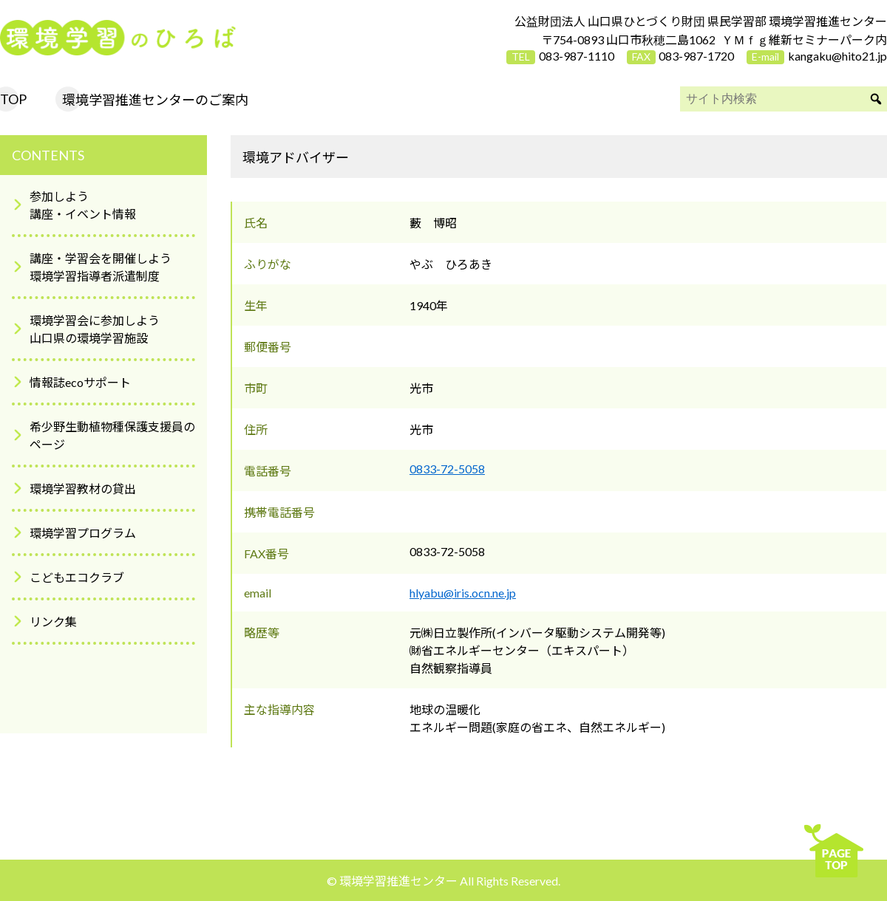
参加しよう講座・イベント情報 (83, 205)
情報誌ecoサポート (80, 382)
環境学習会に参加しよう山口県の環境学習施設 (95, 329)
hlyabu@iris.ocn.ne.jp (462, 593)
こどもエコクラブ (77, 577)
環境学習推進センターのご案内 (155, 100)
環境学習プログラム (83, 533)
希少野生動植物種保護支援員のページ (112, 435)
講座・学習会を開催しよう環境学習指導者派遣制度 (100, 267)
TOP (13, 99)
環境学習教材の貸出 (83, 489)
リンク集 (53, 621)
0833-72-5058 (447, 469)
